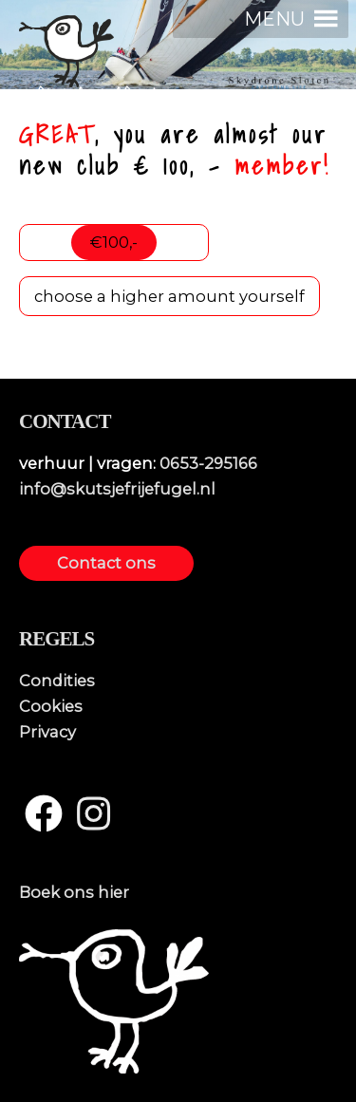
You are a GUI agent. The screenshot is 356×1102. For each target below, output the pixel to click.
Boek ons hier (74, 892)
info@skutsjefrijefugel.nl (117, 488)
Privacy (47, 731)
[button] (274, 19)
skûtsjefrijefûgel (89, 96)
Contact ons (106, 562)
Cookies (51, 706)
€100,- (114, 242)
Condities (57, 680)
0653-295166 (208, 463)
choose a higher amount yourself (169, 296)
